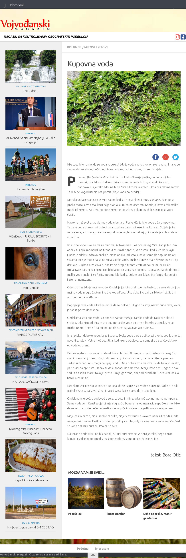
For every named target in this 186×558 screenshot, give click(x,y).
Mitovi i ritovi (96, 47)
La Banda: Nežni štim (31, 189)
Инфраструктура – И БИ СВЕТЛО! (30, 527)
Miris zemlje (31, 287)
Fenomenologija (24, 283)
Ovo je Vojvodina (31, 232)
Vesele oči (75, 513)
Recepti (22, 475)
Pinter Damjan (115, 513)
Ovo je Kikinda (31, 523)
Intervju (30, 133)
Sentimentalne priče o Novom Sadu (31, 330)
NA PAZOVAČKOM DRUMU (30, 381)
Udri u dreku (31, 90)
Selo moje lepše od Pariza (31, 377)
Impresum (102, 548)
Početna (82, 548)
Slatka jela (36, 475)
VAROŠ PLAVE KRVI (31, 334)
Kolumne (74, 47)
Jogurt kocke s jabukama (31, 480)
